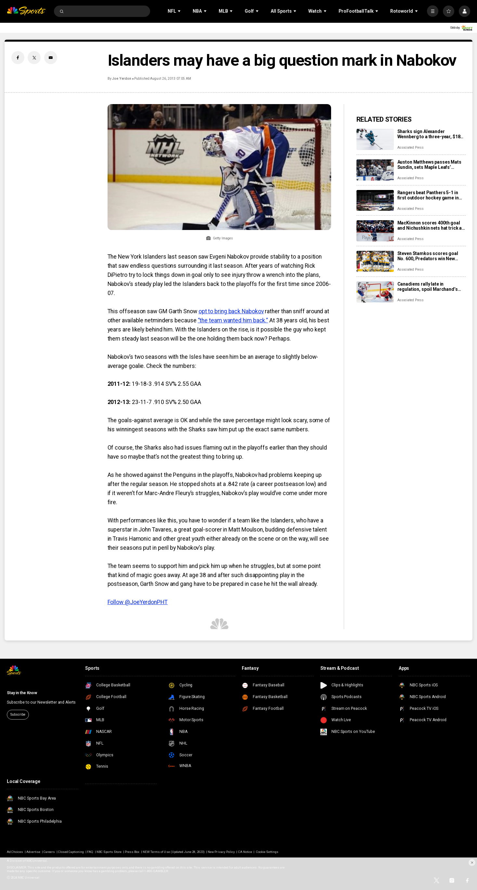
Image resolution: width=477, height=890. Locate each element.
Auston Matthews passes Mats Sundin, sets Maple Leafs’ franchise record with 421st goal (431, 164)
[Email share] (50, 57)
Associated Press (410, 147)
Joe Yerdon (121, 78)
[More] (432, 11)
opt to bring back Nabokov (231, 311)
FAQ (90, 852)
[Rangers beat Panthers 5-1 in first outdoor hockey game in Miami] (375, 200)
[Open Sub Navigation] (180, 11)
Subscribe (17, 714)
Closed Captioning (71, 852)
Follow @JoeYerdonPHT (138, 602)
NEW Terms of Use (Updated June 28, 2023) (174, 852)
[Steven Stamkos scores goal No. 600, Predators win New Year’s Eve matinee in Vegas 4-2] (375, 261)
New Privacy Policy (221, 852)
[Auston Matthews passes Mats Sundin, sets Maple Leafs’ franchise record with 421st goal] (375, 170)
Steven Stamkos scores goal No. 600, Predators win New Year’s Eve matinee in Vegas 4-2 (430, 256)
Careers (49, 852)
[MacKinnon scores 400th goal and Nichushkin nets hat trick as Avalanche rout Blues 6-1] (375, 230)
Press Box (132, 852)
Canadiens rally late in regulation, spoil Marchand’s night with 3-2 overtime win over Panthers (430, 286)
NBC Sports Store (109, 852)
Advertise (33, 852)
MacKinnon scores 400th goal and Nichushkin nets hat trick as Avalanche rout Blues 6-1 (431, 225)
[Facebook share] (17, 57)
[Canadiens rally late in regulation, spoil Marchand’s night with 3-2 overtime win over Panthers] (375, 292)
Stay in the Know (22, 693)
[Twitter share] (34, 57)
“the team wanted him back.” (233, 320)
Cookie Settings (267, 852)
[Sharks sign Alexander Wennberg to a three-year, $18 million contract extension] (375, 139)
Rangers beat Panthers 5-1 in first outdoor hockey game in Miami (428, 195)
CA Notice (245, 852)
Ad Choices (15, 852)
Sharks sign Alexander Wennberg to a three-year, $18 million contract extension (428, 134)
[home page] (26, 11)
